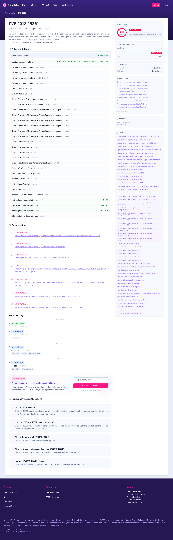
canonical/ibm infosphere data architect (130, 310)
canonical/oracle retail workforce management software (135, 263)
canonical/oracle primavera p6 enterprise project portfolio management (135, 204)
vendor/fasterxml (123, 166)
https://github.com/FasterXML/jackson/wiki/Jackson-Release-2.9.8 (42, 258)
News (6, 497)
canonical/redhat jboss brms (152, 293)
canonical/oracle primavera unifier (128, 243)
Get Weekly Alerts (90, 385)
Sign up (156, 5)
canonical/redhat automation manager (130, 277)
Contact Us (8, 501)
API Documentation (54, 497)
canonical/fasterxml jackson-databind (142, 166)
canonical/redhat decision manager (128, 283)
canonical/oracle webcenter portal (128, 270)
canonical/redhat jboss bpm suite (128, 290)
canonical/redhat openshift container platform (132, 300)
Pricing (55, 5)
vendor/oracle (144, 190)
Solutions (33, 5)
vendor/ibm (139, 307)
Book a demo (67, 5)
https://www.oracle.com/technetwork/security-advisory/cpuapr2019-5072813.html (49, 296)
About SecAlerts (10, 492)
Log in (165, 5)
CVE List (45, 5)
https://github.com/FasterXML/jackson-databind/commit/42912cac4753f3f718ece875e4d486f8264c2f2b (57, 235)
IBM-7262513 (121, 125)
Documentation (52, 492)
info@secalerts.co (134, 502)
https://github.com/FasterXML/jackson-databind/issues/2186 (40, 246)
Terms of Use (9, 506)
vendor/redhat (150, 273)
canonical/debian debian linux (127, 186)
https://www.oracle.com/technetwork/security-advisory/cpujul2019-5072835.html (48, 307)
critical (156, 53)
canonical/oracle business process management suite (134, 193)
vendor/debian (149, 183)
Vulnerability (10, 13)
